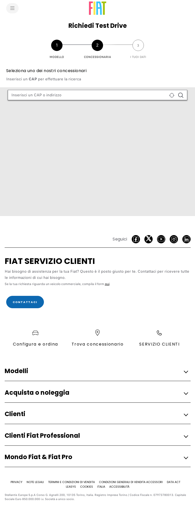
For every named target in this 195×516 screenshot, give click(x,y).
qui (107, 284)
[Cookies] (86, 487)
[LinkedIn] (186, 239)
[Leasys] (71, 487)
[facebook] (136, 239)
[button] (96, 371)
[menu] (12, 8)
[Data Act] (173, 482)
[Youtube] (161, 239)
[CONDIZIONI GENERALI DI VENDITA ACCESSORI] (131, 482)
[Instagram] (174, 239)
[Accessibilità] (119, 487)
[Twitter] (148, 239)
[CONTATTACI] (25, 302)
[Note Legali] (35, 482)
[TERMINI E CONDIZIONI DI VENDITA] (71, 482)
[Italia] (101, 487)
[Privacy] (16, 482)
